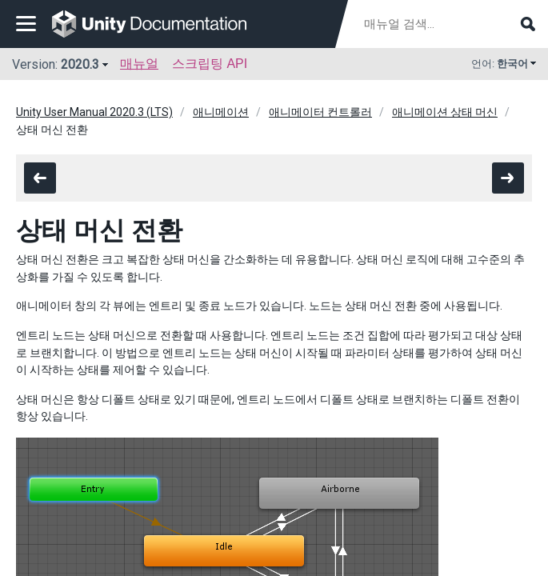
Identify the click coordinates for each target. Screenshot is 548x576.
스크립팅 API (209, 63)
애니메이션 (221, 112)
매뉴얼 (139, 63)
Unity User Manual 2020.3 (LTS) (94, 112)
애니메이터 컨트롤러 (320, 112)
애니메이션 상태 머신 (445, 112)
